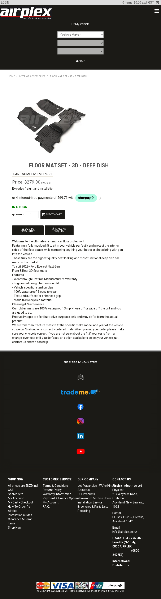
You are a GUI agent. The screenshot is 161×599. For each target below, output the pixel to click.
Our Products (86, 493)
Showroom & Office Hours (93, 497)
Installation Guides (20, 514)
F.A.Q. (46, 506)
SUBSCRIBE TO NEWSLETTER (80, 362)
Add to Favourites (27, 230)
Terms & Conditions (56, 485)
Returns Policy (52, 489)
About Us (84, 489)
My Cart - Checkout (20, 502)
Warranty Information (57, 493)
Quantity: (18, 214)
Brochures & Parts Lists (93, 506)
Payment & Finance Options (59, 497)
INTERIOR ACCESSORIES (32, 76)
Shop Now (14, 527)
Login (5, 2)
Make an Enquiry (59, 230)
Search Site (15, 493)
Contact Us (121, 479)
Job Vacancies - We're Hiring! (93, 485)
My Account (16, 497)
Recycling (84, 510)
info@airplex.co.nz (124, 531)
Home (11, 76)
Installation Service (90, 502)
